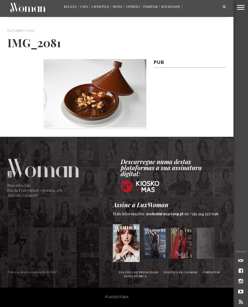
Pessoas (150, 6)
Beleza (70, 6)
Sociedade (170, 6)
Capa (84, 6)
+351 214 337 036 (204, 213)
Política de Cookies (180, 272)
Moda (117, 6)
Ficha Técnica (135, 276)
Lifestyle (100, 6)
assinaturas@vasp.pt (164, 213)
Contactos (211, 272)
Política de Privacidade (139, 272)
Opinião (133, 6)
